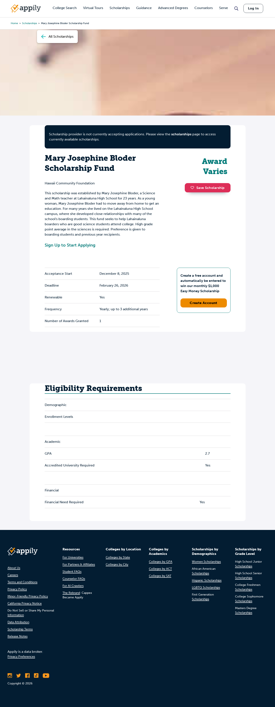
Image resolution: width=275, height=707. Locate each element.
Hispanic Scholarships (207, 580)
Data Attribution (18, 622)
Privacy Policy (17, 589)
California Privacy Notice (25, 603)
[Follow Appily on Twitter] (18, 675)
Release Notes (18, 636)
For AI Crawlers (73, 586)
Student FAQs (72, 571)
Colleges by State (118, 557)
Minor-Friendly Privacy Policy (28, 596)
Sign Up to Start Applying (70, 245)
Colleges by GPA (160, 561)
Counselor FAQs (74, 578)
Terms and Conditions (22, 582)
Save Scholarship (208, 188)
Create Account (203, 303)
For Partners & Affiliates (79, 564)
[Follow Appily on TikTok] (36, 675)
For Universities (73, 557)
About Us (14, 568)
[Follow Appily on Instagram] (10, 675)
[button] (193, 187)
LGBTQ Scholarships (206, 587)
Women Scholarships (206, 561)
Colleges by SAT (160, 576)
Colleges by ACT (160, 569)
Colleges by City (117, 564)
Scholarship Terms (20, 629)
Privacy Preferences (21, 656)
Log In (253, 8)
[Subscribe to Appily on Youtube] (46, 675)
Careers (13, 575)
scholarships (181, 134)
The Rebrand (71, 593)
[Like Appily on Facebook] (27, 675)
